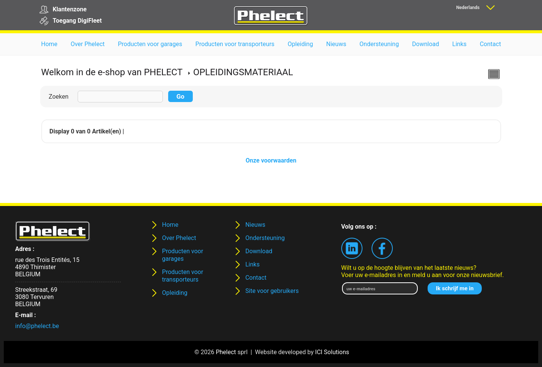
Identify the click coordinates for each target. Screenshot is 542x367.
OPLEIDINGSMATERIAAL (243, 72)
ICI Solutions (332, 352)
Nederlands (468, 7)
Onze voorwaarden (271, 160)
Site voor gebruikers (272, 290)
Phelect (226, 352)
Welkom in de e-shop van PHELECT (112, 72)
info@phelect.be (37, 326)
